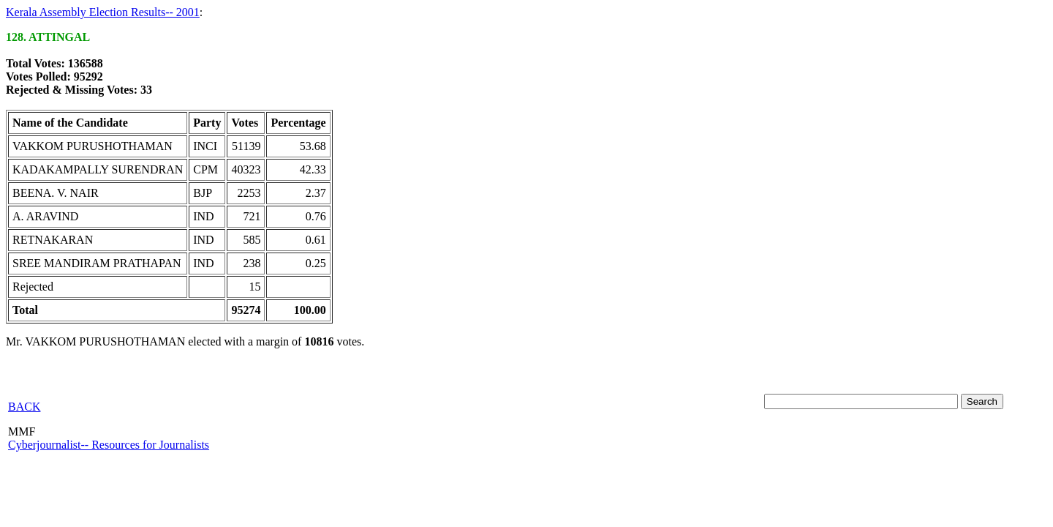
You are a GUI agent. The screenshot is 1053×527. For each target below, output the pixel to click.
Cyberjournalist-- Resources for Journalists (108, 444)
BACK (24, 406)
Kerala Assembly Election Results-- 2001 (103, 12)
